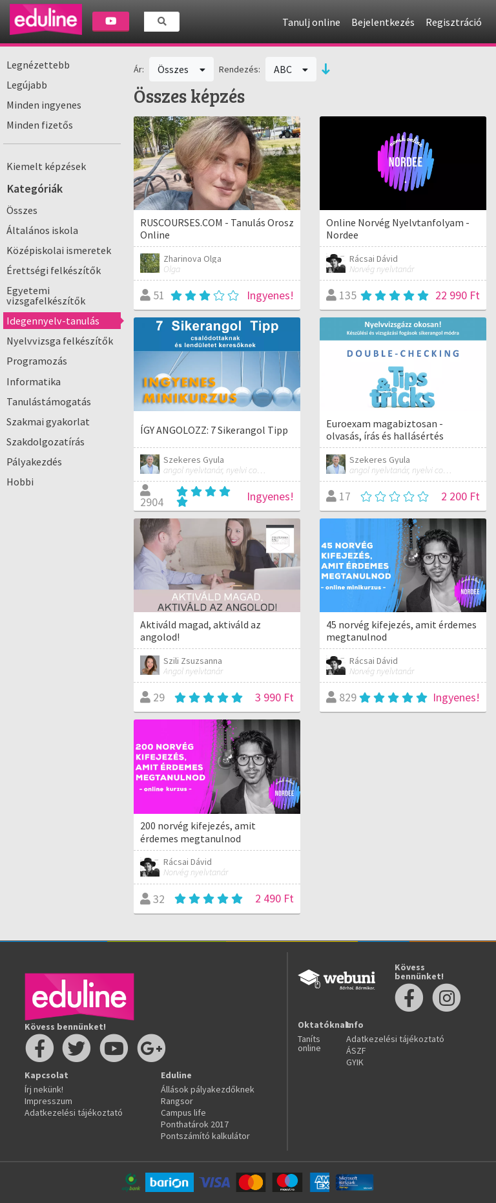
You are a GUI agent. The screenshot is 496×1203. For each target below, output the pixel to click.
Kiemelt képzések (46, 166)
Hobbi (20, 481)
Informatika (33, 381)
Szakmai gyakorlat (48, 421)
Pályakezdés (34, 461)
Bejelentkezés (383, 22)
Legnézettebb (38, 64)
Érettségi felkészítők (53, 270)
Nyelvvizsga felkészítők (59, 340)
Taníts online (309, 1043)
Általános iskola (42, 230)
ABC (291, 69)
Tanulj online (311, 22)
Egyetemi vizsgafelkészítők (45, 295)
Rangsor (177, 1101)
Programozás (36, 360)
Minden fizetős (39, 124)
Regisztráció (454, 22)
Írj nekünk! (44, 1089)
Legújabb (26, 84)
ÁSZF (356, 1050)
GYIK (355, 1062)
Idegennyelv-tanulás (52, 320)
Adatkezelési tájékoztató (74, 1112)
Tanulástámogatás (48, 401)
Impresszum (48, 1101)
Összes (21, 210)
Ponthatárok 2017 (195, 1124)
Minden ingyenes (43, 104)
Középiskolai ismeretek (58, 250)
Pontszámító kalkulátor (205, 1136)
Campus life (183, 1112)
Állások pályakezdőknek (207, 1089)
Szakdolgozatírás (45, 441)
